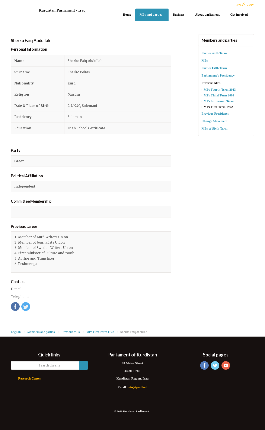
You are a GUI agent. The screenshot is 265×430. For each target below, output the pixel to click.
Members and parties (219, 40)
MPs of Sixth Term (214, 129)
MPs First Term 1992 (218, 107)
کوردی (240, 4)
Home (127, 15)
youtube (225, 365)
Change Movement (214, 121)
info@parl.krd (137, 387)
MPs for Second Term (219, 101)
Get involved (239, 15)
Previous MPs (211, 83)
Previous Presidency (215, 114)
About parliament (207, 15)
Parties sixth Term (214, 53)
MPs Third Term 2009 (219, 96)
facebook (204, 365)
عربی (250, 4)
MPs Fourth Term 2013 (220, 90)
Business (179, 15)
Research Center (29, 378)
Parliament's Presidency (218, 76)
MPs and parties (151, 15)
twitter (215, 365)
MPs (205, 61)
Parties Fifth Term (214, 68)
